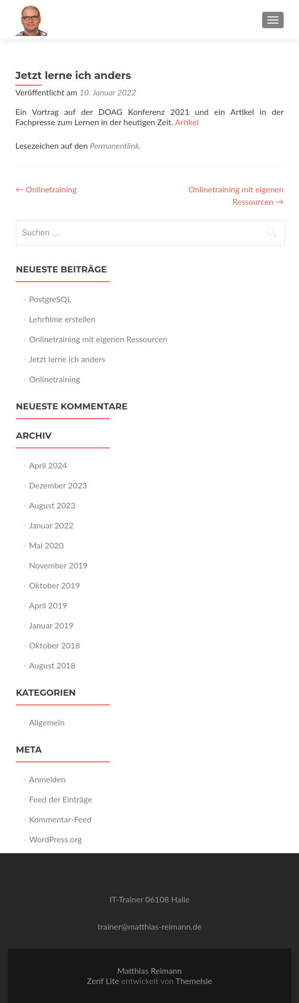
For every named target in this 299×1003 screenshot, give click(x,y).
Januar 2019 (51, 625)
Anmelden (47, 779)
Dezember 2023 (58, 485)
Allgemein (47, 722)
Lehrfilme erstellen (62, 319)
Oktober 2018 (54, 645)
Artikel (187, 122)
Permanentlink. (115, 145)
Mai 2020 (46, 545)
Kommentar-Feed (60, 819)
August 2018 (52, 665)
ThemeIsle (194, 981)
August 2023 (52, 505)
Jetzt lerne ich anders (67, 359)
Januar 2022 (51, 525)
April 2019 (48, 605)
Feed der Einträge (60, 799)
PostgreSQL (50, 299)
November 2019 (58, 565)
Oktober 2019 (54, 585)
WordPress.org (55, 839)
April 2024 (48, 465)
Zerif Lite (104, 981)
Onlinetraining (46, 189)
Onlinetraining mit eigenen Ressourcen (98, 339)
